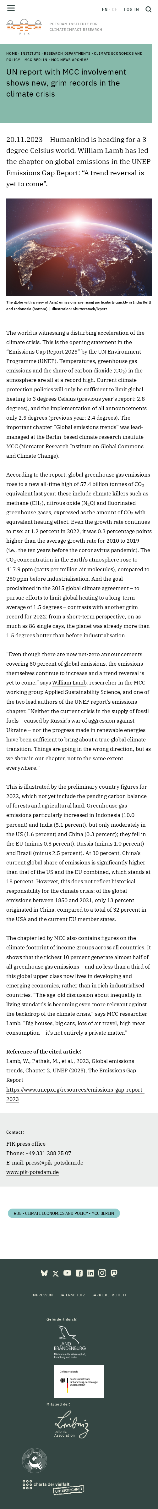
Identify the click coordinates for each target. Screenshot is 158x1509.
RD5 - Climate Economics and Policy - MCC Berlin (64, 1213)
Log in (131, 9)
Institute (31, 53)
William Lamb (69, 682)
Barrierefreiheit (108, 1295)
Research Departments (67, 53)
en (105, 9)
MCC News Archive (70, 59)
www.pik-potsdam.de (32, 1172)
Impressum (42, 1295)
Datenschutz (72, 1295)
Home (11, 53)
